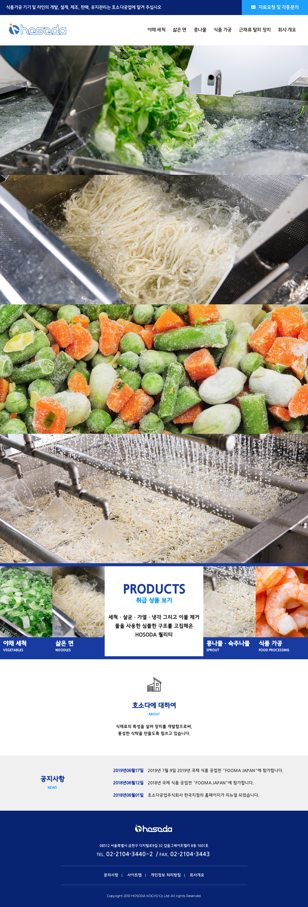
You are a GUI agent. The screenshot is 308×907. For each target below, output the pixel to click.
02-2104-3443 (190, 854)
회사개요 (197, 875)
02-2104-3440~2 (129, 854)
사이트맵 (134, 875)
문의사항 (111, 875)
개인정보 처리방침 (166, 875)
